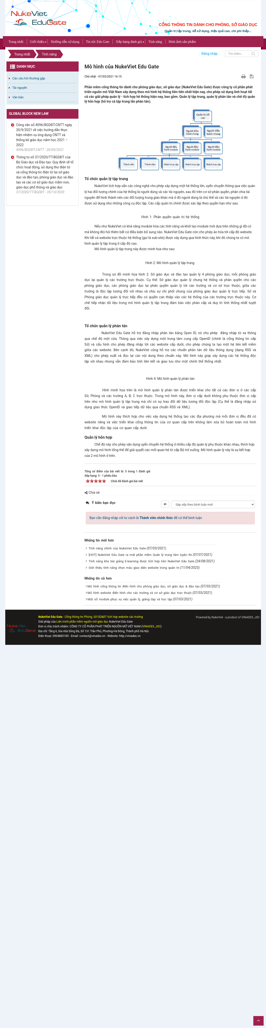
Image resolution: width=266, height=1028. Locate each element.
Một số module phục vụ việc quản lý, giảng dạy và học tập (129, 982)
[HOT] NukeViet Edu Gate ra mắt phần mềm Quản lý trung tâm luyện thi (140, 938)
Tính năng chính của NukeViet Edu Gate (117, 932)
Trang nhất (16, 42)
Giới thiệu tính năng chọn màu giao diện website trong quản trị (134, 951)
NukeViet (217, 1000)
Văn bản (18, 97)
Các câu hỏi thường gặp (28, 78)
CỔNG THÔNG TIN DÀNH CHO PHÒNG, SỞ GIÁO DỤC (208, 25)
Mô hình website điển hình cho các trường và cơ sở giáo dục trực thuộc (139, 976)
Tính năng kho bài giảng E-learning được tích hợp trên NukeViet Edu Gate (141, 944)
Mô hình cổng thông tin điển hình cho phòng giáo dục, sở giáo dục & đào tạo (143, 970)
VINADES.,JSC (250, 1000)
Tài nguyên (19, 87)
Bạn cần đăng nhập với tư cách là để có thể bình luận (146, 901)
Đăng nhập (209, 53)
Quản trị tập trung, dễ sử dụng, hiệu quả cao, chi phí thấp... (208, 31)
